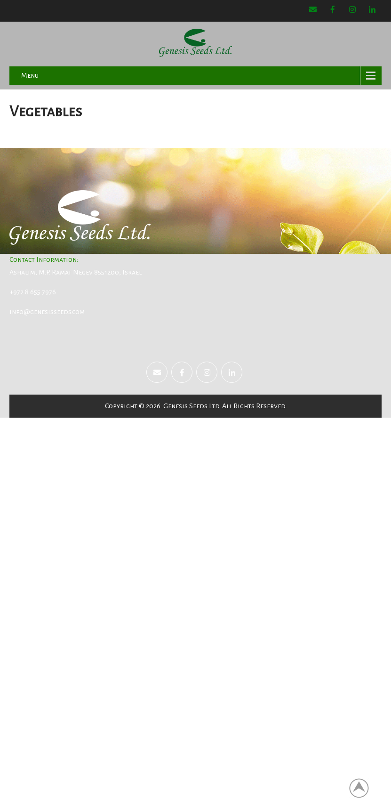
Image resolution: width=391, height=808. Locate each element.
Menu (30, 75)
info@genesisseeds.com (47, 311)
